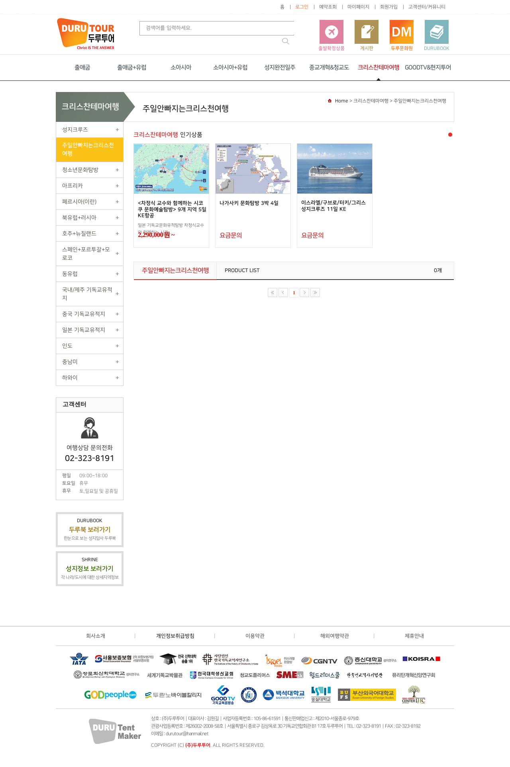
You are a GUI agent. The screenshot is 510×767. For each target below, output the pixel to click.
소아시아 (181, 67)
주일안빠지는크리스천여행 (88, 149)
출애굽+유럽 (131, 67)
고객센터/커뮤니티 (426, 7)
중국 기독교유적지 (83, 314)
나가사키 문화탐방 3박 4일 (249, 203)
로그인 (301, 7)
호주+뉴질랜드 (79, 234)
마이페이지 (358, 7)
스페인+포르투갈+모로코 (86, 254)
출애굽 (82, 67)
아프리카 (72, 186)
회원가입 (389, 7)
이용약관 (255, 636)
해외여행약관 (334, 636)
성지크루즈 (75, 130)
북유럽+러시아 (79, 218)
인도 (67, 346)
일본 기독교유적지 (83, 330)
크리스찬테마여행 (378, 67)
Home (341, 101)
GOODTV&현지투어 (428, 67)
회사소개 (95, 636)
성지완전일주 (279, 67)
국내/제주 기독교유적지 (87, 294)
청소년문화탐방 (80, 170)
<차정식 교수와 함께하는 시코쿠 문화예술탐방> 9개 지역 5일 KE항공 (172, 209)
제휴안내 (414, 636)
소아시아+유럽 (230, 67)
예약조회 (328, 7)
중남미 (70, 362)
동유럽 (70, 274)
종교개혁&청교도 (329, 67)
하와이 (70, 378)
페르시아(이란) (79, 202)
